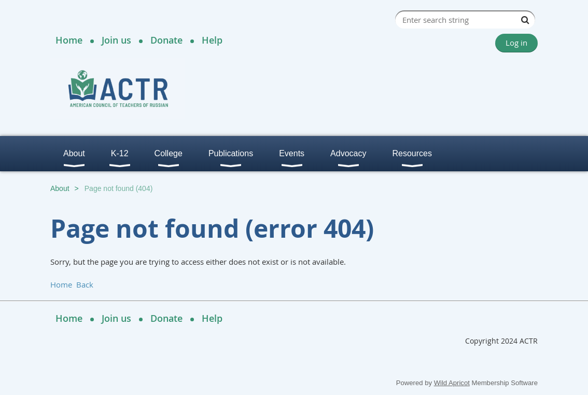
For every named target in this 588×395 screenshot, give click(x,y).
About (59, 188)
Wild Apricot (452, 383)
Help (212, 40)
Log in (516, 42)
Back (84, 284)
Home (68, 40)
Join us (116, 40)
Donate (166, 40)
